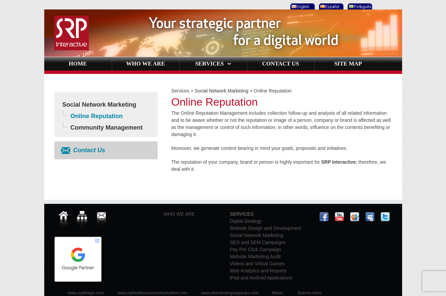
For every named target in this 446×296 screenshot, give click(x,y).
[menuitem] (301, 4)
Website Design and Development (265, 228)
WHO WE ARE (179, 214)
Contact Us (89, 150)
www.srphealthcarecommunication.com (152, 293)
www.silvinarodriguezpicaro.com (230, 293)
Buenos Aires (309, 293)
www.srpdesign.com (86, 293)
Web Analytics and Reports (258, 270)
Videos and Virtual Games (257, 263)
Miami (277, 293)
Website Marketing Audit (255, 256)
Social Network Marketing (99, 104)
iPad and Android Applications (261, 277)
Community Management (107, 127)
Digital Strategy (246, 221)
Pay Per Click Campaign (255, 249)
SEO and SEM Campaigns (258, 242)
